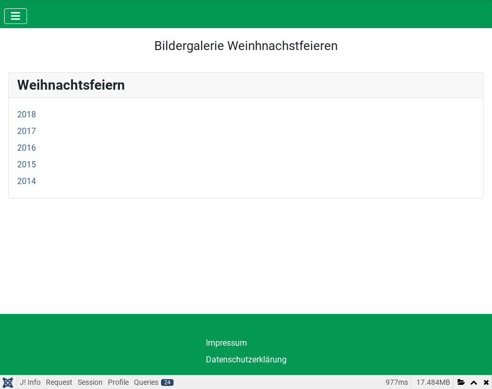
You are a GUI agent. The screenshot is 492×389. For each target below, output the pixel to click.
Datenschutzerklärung (246, 359)
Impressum (226, 343)
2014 (26, 181)
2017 (26, 131)
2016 (26, 148)
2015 (26, 164)
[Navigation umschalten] (15, 16)
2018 (26, 114)
